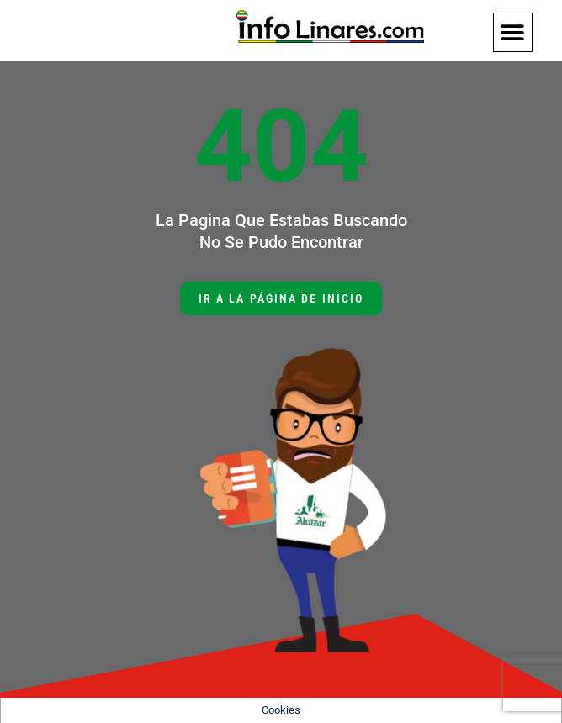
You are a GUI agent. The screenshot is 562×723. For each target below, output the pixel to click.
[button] (513, 32)
